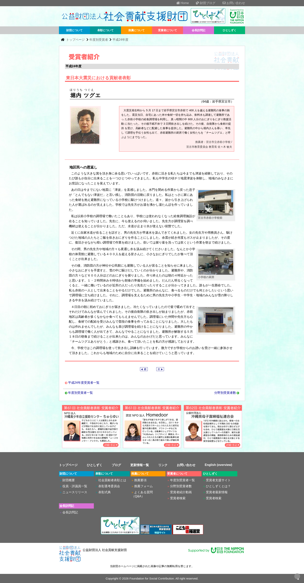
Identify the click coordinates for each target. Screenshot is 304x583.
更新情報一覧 (139, 465)
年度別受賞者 (98, 39)
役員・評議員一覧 (74, 486)
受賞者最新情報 (217, 492)
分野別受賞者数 (225, 392)
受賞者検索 (178, 498)
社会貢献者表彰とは (112, 480)
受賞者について (167, 30)
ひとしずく (229, 30)
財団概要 (68, 480)
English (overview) (218, 464)
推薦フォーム (143, 486)
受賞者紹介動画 (181, 492)
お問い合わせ (230, 3)
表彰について (105, 30)
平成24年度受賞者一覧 (83, 382)
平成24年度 (120, 39)
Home (179, 3)
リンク (163, 465)
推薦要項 (140, 480)
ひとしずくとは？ (218, 486)
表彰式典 (104, 492)
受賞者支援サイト (218, 480)
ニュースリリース (74, 492)
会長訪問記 (198, 30)
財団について (74, 30)
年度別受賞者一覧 (80, 392)
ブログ (116, 465)
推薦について (136, 30)
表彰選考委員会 (109, 486)
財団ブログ (202, 3)
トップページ (76, 39)
